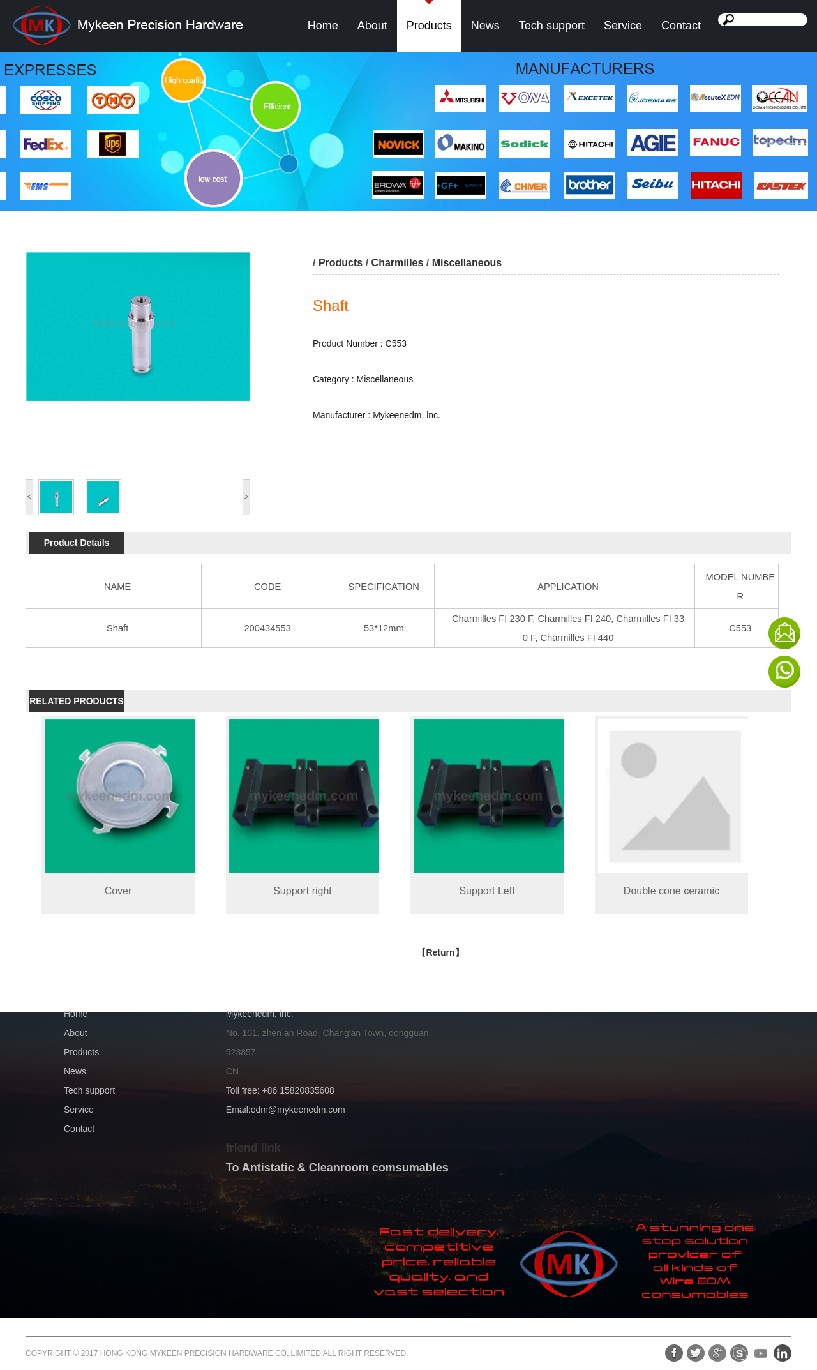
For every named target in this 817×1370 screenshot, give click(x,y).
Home (323, 25)
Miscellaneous (467, 262)
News (485, 25)
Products (429, 25)
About (372, 25)
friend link (253, 1147)
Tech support (552, 25)
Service (623, 25)
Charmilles (397, 262)
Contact (681, 25)
